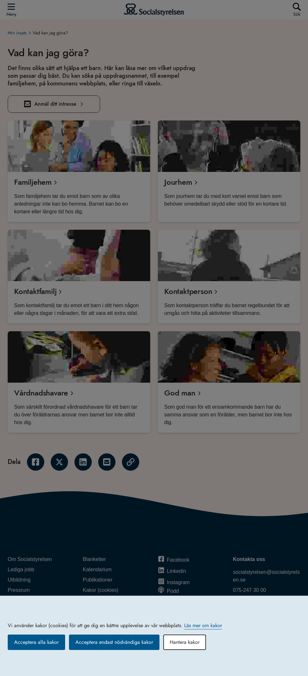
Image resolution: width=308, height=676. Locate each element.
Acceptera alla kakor (36, 642)
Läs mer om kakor (203, 625)
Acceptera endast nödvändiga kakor (114, 642)
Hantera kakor (185, 642)
